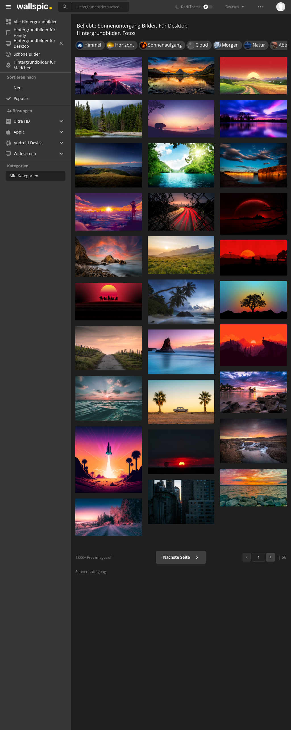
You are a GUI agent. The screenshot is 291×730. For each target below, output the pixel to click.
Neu (18, 87)
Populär (21, 98)
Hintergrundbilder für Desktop (34, 43)
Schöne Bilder (23, 54)
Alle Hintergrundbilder (31, 21)
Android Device (24, 143)
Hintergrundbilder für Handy (30, 32)
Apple (15, 132)
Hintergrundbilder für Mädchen (30, 65)
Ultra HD (18, 121)
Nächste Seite (181, 557)
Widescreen (21, 153)
